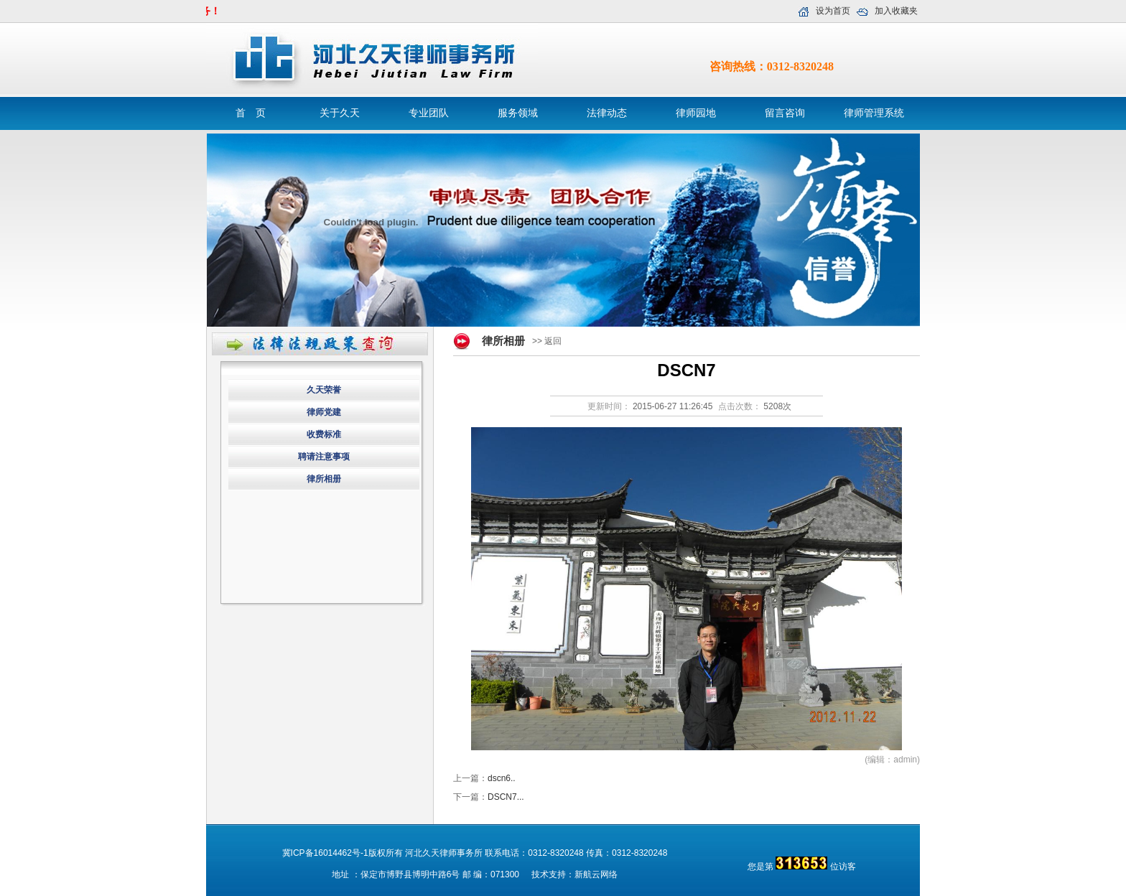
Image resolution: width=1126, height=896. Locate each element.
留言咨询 (785, 113)
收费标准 (324, 434)
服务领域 (518, 113)
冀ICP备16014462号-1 (325, 853)
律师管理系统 (874, 113)
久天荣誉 (324, 390)
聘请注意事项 (324, 457)
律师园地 (696, 113)
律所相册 (324, 479)
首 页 (251, 113)
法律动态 (607, 113)
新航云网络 (596, 874)
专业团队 (429, 113)
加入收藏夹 (896, 11)
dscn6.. (502, 778)
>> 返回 (547, 341)
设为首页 (833, 11)
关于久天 (340, 113)
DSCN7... (506, 797)
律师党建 (324, 412)
